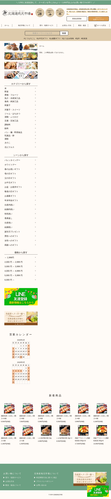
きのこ (7, 143)
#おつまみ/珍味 (68, 38)
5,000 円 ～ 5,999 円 (14, 275)
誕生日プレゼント (12, 231)
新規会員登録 (76, 18)
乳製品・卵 (9, 135)
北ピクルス (9, 147)
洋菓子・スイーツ (12, 110)
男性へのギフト (11, 236)
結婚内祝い (9, 209)
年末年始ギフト (11, 200)
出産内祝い (9, 205)
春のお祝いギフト (12, 169)
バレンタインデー (12, 160)
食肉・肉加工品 (11, 101)
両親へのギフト (11, 245)
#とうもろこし (29, 38)
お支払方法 (10, 481)
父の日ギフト (10, 178)
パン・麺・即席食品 (13, 132)
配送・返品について (13, 485)
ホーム (7, 25)
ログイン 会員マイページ (98, 18)
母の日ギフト (10, 173)
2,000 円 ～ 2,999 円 (14, 262)
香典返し (8, 218)
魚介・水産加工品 (12, 98)
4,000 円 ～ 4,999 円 (14, 271)
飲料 (6, 128)
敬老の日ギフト (11, 191)
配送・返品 (82, 25)
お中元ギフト (10, 182)
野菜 (6, 91)
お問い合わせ (41, 485)
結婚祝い (8, 227)
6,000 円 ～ (10, 280)
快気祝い (8, 214)
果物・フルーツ (11, 95)
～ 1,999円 (9, 257)
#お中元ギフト (42, 38)
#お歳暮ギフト (55, 38)
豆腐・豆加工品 (11, 121)
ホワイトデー (10, 165)
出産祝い (8, 223)
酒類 (6, 139)
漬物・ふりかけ (11, 117)
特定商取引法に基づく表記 (46, 477)
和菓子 (7, 105)
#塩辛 (77, 38)
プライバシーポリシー (44, 481)
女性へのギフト (11, 240)
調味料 (7, 124)
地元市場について (24, 25)
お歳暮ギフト (10, 196)
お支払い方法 (66, 25)
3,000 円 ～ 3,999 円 (14, 266)
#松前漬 (84, 38)
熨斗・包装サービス (46, 25)
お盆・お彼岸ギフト (13, 187)
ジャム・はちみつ (12, 113)
